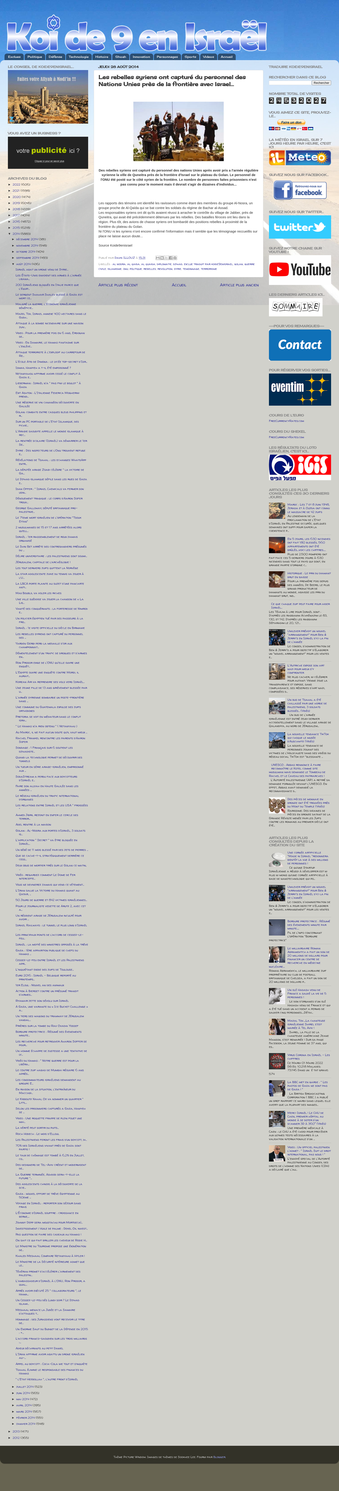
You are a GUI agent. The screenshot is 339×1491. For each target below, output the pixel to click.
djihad (177, 264)
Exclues (14, 57)
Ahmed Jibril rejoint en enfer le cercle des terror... (47, 817)
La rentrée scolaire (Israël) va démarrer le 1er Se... (51, 442)
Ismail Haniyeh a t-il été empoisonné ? (43, 368)
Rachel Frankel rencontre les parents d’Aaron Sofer (50, 740)
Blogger (219, 1457)
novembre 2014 (27, 245)
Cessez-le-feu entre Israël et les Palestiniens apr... (50, 962)
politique (136, 269)
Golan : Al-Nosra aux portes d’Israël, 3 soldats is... (50, 832)
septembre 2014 (28, 258)
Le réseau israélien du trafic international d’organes (47, 797)
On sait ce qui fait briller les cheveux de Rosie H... (51, 1240)
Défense (55, 57)
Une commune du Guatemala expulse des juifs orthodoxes (48, 709)
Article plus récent (118, 285)
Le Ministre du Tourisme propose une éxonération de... (51, 1248)
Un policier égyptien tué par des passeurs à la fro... (49, 620)
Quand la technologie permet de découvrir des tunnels (49, 759)
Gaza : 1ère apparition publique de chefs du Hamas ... (47, 952)
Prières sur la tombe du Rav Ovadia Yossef (47, 1026)
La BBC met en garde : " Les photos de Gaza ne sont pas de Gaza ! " (307, 1085)
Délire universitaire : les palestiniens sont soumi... (51, 556)
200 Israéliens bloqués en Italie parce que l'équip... (47, 286)
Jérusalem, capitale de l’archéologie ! (43, 562)
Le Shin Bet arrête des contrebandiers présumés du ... (51, 548)
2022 (17, 184)
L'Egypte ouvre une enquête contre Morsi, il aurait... (47, 674)
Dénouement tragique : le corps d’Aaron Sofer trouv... (49, 500)
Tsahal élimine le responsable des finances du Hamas (49, 1371)
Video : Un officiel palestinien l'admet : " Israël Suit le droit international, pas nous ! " (309, 1150)
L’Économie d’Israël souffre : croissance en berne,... (47, 1214)
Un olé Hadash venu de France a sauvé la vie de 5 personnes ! (306, 993)
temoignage (191, 269)
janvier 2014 (26, 1424)
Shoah (120, 57)
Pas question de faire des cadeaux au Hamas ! (48, 1234)
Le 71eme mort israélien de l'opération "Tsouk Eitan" (48, 519)
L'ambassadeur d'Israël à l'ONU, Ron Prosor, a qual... (50, 1282)
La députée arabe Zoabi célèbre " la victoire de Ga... (50, 471)
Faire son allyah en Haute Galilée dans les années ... (47, 788)
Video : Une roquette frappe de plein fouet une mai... (49, 1120)
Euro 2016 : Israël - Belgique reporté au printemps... (46, 977)
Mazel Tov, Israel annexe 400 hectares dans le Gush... (51, 315)
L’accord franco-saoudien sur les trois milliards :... (51, 1340)
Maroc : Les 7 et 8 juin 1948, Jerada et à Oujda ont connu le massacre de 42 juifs (308, 508)
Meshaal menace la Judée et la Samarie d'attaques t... (45, 1311)
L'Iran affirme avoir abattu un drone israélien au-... (50, 1356)
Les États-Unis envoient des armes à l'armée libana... (49, 277)
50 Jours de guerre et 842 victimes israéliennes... (51, 900)
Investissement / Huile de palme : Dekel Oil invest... (52, 1228)
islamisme (115, 269)
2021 (17, 190)
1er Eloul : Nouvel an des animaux (40, 985)
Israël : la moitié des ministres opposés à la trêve (52, 944)
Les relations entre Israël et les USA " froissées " (52, 807)
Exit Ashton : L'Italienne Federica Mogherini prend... (47, 394)
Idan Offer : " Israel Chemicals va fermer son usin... (50, 490)
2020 (17, 197)
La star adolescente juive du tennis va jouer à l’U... (50, 575)
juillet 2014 (25, 1387)
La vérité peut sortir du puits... (37, 1128)
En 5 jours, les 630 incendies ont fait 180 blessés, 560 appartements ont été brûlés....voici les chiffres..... (308, 544)
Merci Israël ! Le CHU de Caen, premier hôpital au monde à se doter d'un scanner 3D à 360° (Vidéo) (306, 1118)
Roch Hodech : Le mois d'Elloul (37, 1134)
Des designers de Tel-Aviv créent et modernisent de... (51, 1166)
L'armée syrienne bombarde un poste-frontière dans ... (50, 699)
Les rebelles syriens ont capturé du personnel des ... (49, 636)
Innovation (141, 57)
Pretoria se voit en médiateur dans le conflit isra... (48, 718)
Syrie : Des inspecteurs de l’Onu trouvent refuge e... (50, 452)
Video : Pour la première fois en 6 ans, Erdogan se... (50, 335)
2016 (17, 221)
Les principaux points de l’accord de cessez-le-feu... (49, 936)
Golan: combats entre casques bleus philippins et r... (51, 414)
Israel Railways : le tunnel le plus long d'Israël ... (51, 927)
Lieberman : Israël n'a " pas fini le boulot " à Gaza (48, 385)
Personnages (167, 57)
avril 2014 (24, 1405)
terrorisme (209, 269)
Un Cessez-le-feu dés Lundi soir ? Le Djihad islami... (47, 1302)
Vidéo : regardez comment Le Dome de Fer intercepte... (45, 876)
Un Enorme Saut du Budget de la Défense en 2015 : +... (52, 1331)
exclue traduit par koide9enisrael (208, 264)
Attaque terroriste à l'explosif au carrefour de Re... (50, 354)
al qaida (133, 264)
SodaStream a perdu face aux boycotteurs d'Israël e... (46, 778)
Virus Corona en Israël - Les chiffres (308, 1057)
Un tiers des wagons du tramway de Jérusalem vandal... (50, 1018)
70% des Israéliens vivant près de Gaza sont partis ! (48, 1147)
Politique (35, 57)
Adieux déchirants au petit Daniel (39, 1348)
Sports (190, 57)
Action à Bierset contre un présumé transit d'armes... (47, 993)
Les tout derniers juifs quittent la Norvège (47, 568)
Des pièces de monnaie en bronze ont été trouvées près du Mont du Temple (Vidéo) (308, 802)
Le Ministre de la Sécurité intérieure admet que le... (50, 1263)
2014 (17, 234)
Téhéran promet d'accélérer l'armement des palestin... (48, 1273)
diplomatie (164, 264)
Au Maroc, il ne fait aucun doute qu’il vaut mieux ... (51, 732)
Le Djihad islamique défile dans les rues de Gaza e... (51, 481)
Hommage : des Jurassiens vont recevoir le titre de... (50, 1321)
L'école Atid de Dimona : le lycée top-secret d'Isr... (51, 362)
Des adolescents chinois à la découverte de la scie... (49, 1186)
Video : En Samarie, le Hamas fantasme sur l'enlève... (47, 344)
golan (238, 264)
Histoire (101, 57)
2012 (17, 1438)
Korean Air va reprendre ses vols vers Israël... (50, 682)
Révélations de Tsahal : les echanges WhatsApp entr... (51, 462)
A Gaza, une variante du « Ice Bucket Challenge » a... (52, 1008)
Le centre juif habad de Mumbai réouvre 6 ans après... (50, 1072)
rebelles (150, 269)
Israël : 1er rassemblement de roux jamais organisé (47, 538)
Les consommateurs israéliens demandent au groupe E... (48, 1081)
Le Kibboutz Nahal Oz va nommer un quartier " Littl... (49, 1101)
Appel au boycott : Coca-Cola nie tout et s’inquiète (51, 1364)
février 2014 (26, 1418)
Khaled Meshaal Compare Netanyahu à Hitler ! (50, 1256)
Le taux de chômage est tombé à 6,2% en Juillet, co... (50, 1157)
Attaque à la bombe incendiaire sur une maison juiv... (49, 325)
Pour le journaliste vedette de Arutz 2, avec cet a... (51, 908)
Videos (208, 57)
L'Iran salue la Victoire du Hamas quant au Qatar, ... (47, 892)
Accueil (227, 57)
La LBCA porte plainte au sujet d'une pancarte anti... (50, 585)
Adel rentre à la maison (33, 824)
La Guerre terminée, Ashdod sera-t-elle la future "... (47, 1176)
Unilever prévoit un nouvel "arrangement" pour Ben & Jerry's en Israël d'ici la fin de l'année (307, 636)
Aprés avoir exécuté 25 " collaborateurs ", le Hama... (48, 1292)
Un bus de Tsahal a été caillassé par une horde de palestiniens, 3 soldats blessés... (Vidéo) (307, 705)
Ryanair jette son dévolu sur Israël (42, 1001)
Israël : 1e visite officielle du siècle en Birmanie (50, 628)
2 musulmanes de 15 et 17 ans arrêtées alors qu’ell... (49, 529)
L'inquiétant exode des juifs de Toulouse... (45, 969)
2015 (17, 228)
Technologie (79, 57)
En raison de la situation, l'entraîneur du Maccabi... (45, 1091)
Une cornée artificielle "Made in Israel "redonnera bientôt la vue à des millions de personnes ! (307, 857)
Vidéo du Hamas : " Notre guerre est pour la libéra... (47, 1062)
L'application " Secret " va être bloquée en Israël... (46, 842)
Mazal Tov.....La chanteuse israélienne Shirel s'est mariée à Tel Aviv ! (306, 1024)
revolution (165, 269)
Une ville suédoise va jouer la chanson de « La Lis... (50, 601)
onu (125, 269)
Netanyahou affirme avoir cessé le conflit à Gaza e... (48, 375)
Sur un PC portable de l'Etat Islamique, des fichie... (47, 423)
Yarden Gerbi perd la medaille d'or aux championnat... (44, 645)
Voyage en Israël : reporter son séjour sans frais (48, 1205)
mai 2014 (23, 1399)
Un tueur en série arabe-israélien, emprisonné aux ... (50, 768)
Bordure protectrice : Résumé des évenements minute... (49, 1033)
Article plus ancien (239, 285)
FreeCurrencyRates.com (286, 421)
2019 (17, 203)
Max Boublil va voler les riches (38, 593)
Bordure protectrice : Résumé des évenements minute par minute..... (308, 924)
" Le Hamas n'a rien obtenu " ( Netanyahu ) (46, 726)
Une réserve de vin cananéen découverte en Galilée (47, 404)
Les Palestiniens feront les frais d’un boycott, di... (51, 1140)
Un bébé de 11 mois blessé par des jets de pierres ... (52, 850)
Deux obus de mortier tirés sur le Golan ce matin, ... (51, 867)
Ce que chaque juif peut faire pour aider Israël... (300, 605)
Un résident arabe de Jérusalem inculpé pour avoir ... (48, 917)
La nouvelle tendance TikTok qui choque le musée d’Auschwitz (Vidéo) (308, 737)
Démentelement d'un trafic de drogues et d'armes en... (51, 655)
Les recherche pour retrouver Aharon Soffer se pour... (51, 1043)
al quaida (148, 264)
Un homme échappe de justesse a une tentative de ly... (51, 1052)
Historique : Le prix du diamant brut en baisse (309, 575)
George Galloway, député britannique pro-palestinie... (47, 510)
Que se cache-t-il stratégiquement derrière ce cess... (50, 857)
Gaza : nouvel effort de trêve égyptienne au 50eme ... (48, 1195)
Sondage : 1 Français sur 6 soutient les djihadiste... (44, 749)
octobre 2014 (26, 251)
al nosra (119, 264)
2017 (17, 215)
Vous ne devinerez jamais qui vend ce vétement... (50, 884)
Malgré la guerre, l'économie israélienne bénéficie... (46, 306)
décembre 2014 (27, 239)
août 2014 (24, 264)
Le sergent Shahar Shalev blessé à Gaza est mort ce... (49, 296)
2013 (17, 1431)
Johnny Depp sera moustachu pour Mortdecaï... (49, 1222)
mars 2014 (24, 1411)
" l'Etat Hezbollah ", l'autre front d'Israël (47, 1379)
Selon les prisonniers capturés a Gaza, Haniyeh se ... (51, 1110)
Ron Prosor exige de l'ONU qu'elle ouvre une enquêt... (48, 664)
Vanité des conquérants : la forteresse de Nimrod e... (52, 610)
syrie (177, 269)
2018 (17, 209)
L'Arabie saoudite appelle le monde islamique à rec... (50, 433)
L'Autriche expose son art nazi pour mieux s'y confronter (305, 669)
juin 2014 (23, 1393)
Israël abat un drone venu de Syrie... (42, 269)
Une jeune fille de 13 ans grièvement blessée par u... (51, 689)
